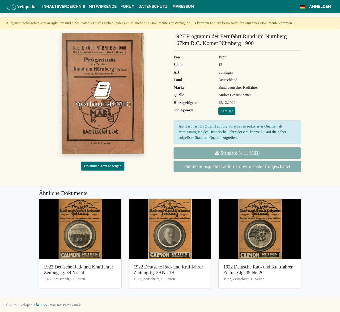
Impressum (182, 7)
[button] (302, 6)
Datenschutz (153, 7)
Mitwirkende (103, 7)
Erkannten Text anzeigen (103, 166)
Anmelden (320, 7)
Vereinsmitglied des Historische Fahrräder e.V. (213, 132)
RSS (41, 305)
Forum (127, 7)
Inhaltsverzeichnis (63, 7)
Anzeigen (227, 111)
